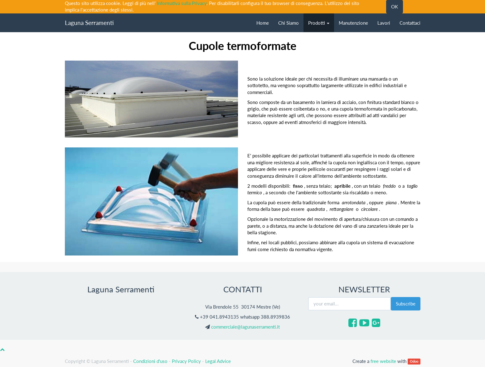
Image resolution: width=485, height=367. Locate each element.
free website (383, 361)
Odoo (414, 362)
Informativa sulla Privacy (181, 3)
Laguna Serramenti (89, 22)
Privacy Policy (186, 361)
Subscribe (405, 303)
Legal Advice (218, 361)
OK (394, 6)
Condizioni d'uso (150, 361)
